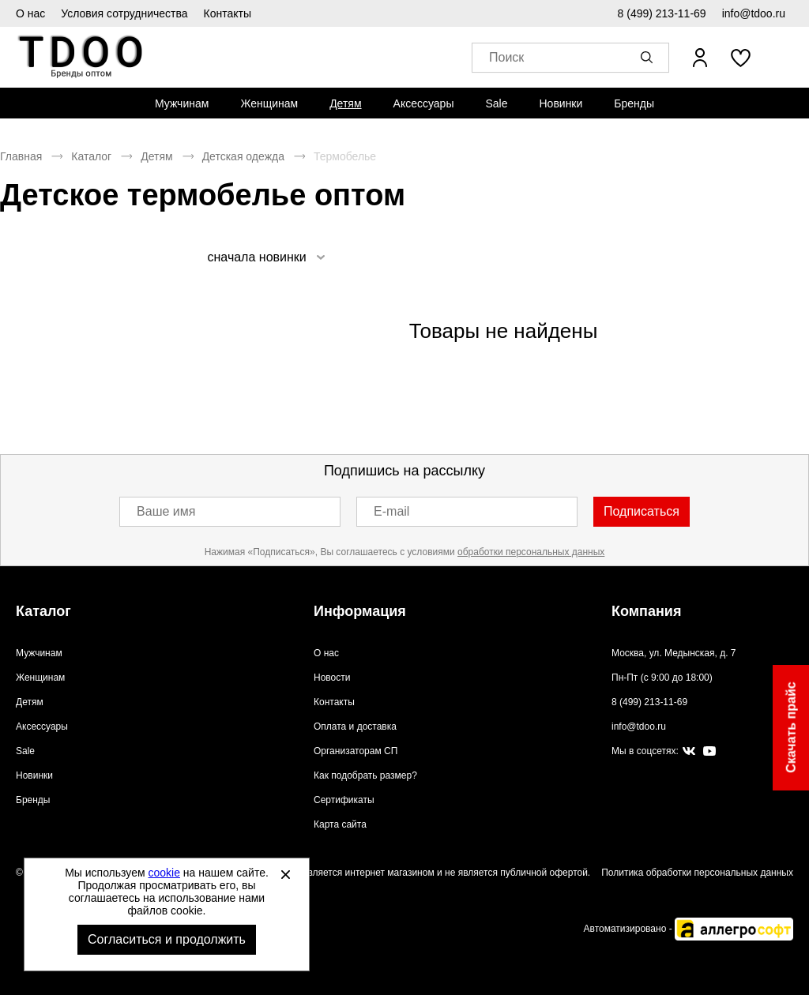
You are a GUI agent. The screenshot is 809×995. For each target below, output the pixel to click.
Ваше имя (166, 511)
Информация (360, 611)
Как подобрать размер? (365, 775)
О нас (30, 13)
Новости (332, 677)
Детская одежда (243, 156)
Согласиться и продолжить (167, 939)
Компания (646, 611)
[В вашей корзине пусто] (783, 57)
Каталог (91, 156)
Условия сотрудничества (124, 13)
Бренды (634, 103)
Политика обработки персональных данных (697, 872)
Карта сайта (340, 824)
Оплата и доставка (355, 726)
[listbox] (265, 257)
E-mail (391, 511)
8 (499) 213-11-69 (662, 13)
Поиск (506, 58)
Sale (496, 103)
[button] (649, 57)
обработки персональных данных (530, 552)
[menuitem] (182, 103)
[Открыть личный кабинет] (700, 57)
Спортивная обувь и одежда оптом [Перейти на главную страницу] (81, 57)
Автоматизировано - (688, 928)
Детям (345, 103)
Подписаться (641, 511)
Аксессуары (423, 103)
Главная (21, 156)
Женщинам (269, 103)
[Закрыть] (285, 874)
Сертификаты (344, 799)
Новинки (560, 103)
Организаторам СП (355, 751)
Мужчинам (182, 103)
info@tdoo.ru (753, 13)
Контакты (227, 13)
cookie (164, 872)
